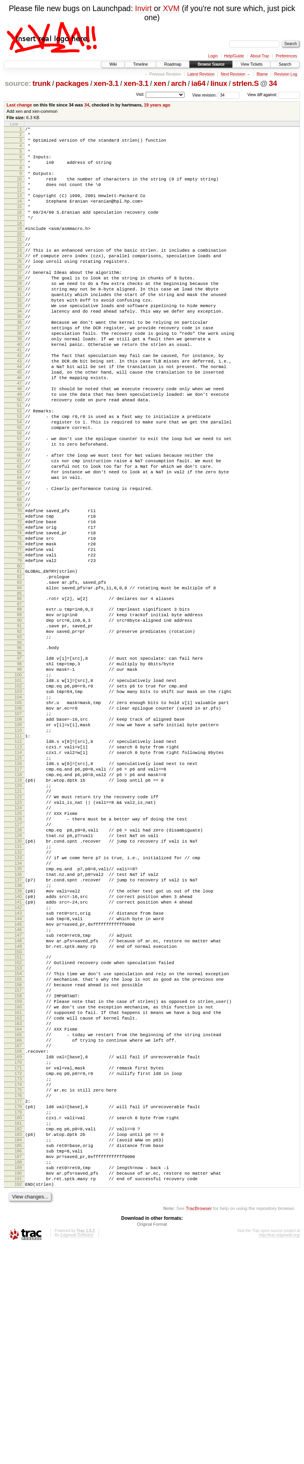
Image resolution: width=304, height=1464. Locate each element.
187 (18, 1367)
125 (18, 952)
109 (18, 844)
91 (19, 726)
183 (18, 1341)
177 (18, 1300)
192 (18, 1401)
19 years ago (157, 105)
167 (18, 1233)
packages (72, 83)
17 (19, 236)
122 (18, 932)
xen (160, 83)
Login (213, 56)
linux (218, 83)
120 (18, 918)
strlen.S (245, 83)
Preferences (286, 56)
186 (18, 1361)
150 (18, 1120)
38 (19, 374)
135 (18, 1019)
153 (18, 1139)
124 (18, 945)
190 (18, 1388)
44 (19, 415)
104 (18, 811)
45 (19, 422)
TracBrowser (199, 1426)
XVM (171, 8)
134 (18, 1012)
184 (18, 1347)
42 (19, 401)
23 (19, 274)
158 (18, 1172)
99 (19, 777)
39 (19, 381)
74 (19, 617)
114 (18, 878)
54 (19, 482)
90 (19, 720)
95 (19, 752)
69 (19, 583)
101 (18, 790)
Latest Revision (200, 74)
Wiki (113, 64)
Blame (262, 74)
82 (19, 669)
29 (19, 314)
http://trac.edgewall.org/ (279, 1453)
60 (19, 522)
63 (19, 543)
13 (19, 209)
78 (19, 644)
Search (285, 64)
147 (18, 1100)
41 (19, 395)
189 (18, 1381)
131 (18, 992)
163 (18, 1206)
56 (19, 496)
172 (18, 1267)
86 (19, 694)
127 (18, 965)
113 (18, 871)
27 (19, 300)
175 (18, 1287)
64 (19, 549)
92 (19, 733)
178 (18, 1307)
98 (19, 770)
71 (19, 596)
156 (18, 1159)
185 (18, 1354)
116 (18, 891)
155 (18, 1152)
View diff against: (273, 95)
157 (18, 1166)
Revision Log (285, 74)
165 (18, 1219)
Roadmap (172, 64)
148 (18, 1107)
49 (19, 448)
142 (18, 1066)
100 (18, 784)
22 (19, 267)
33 (19, 341)
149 (18, 1113)
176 (18, 1293)
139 (18, 1046)
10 (19, 189)
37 (19, 368)
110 (18, 851)
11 (19, 196)
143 (18, 1073)
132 (18, 999)
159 (18, 1179)
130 (18, 986)
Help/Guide (234, 56)
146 (18, 1093)
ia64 (198, 83)
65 (19, 556)
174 (18, 1280)
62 (19, 536)
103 (18, 804)
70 (19, 590)
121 (18, 925)
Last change (19, 105)
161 (18, 1193)
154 (18, 1145)
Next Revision (233, 74)
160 (18, 1186)
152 (18, 1132)
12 (19, 203)
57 (19, 502)
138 (18, 1039)
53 (19, 475)
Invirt (143, 8)
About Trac (259, 56)
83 (19, 676)
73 (19, 610)
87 (19, 701)
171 (18, 1260)
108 (18, 837)
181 (18, 1327)
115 (18, 885)
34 (273, 83)
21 (19, 260)
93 (19, 740)
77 (19, 637)
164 (18, 1213)
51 (19, 462)
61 (19, 529)
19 (19, 248)
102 (18, 797)
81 (19, 662)
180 (18, 1320)
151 (18, 1125)
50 (19, 455)
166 (18, 1226)
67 (19, 570)
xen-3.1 (106, 83)
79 (19, 650)
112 (18, 864)
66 (19, 563)
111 (18, 858)
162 (18, 1199)
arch (178, 83)
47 (19, 435)
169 (18, 1246)
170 (18, 1253)
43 (19, 408)
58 (19, 509)
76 (19, 630)
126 (18, 959)
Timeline (140, 64)
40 (19, 388)
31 (19, 327)
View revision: (204, 95)
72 (19, 603)
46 (19, 428)
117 (18, 898)
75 (19, 623)
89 (19, 713)
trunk (41, 83)
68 (19, 576)
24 (19, 280)
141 (18, 1060)
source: (18, 83)
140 (18, 1053)
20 (19, 255)
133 (18, 1006)
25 (19, 287)
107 (18, 831)
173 (18, 1273)
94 (19, 746)
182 (18, 1334)
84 (19, 682)
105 (18, 817)
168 (18, 1240)
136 (18, 1026)
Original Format (152, 1442)
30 (19, 321)
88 (19, 706)
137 (18, 1033)
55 (19, 489)
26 (19, 294)
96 (19, 758)
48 (19, 442)
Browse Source (211, 64)
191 (18, 1394)
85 (19, 689)
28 (19, 307)
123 (18, 938)
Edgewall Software (76, 1453)
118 (18, 905)
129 (18, 979)
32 (19, 334)
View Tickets (251, 64)
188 (18, 1374)
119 (18, 912)
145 (18, 1086)
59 (19, 516)
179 (18, 1314)
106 (18, 824)
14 (19, 216)
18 (19, 243)
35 (19, 354)
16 (19, 230)
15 (19, 223)
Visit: (140, 94)
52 (19, 469)
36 (19, 361)
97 (19, 763)
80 (19, 657)
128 (18, 972)
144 (18, 1080)
